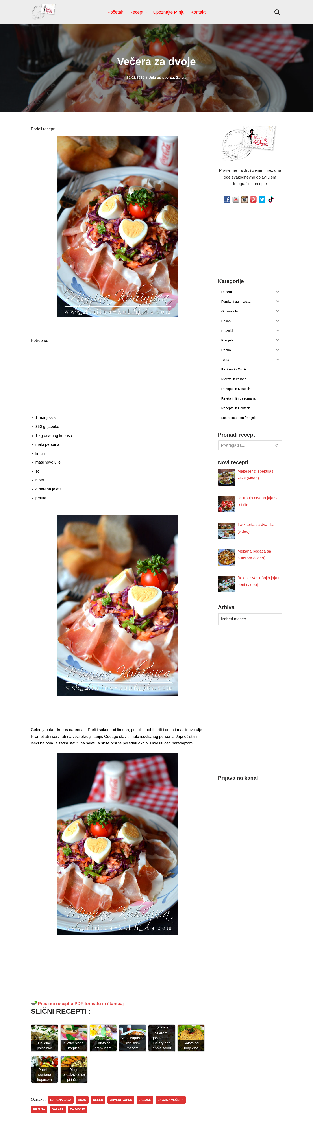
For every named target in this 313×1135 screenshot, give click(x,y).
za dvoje (77, 1109)
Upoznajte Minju (168, 12)
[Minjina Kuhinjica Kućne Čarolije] (44, 12)
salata (57, 1109)
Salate (181, 77)
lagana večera (170, 1100)
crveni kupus (120, 1100)
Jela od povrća (161, 77)
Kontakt (198, 12)
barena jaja (60, 1100)
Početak (115, 12)
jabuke (145, 1100)
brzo (82, 1100)
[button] (146, 12)
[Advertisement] (118, 378)
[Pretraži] (277, 12)
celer (98, 1100)
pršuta (39, 1109)
